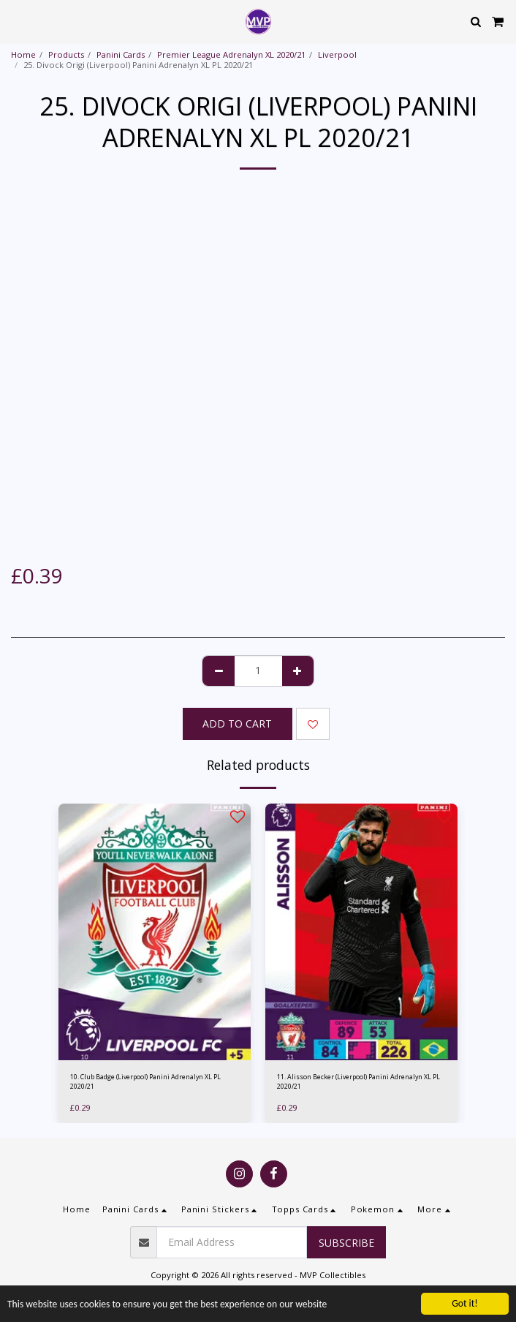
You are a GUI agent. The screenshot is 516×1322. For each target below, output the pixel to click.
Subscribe (346, 1243)
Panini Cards (120, 54)
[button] (16, 21)
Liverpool (337, 54)
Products (66, 54)
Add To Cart (237, 723)
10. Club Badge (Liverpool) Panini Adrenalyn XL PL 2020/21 (145, 1081)
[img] (154, 932)
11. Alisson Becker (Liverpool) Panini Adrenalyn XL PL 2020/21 (358, 1081)
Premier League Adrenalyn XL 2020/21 (231, 54)
